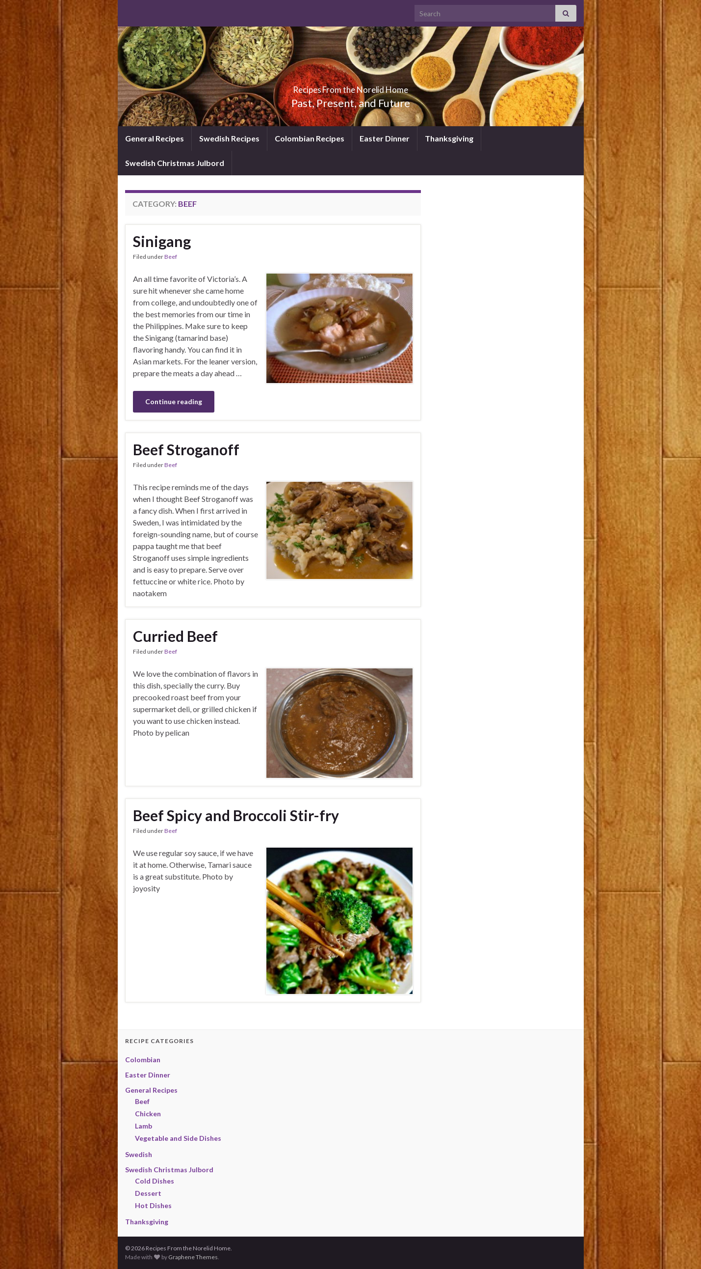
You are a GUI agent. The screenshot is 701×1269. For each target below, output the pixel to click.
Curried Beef (175, 636)
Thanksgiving (449, 138)
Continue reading (173, 401)
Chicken (148, 1113)
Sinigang (162, 241)
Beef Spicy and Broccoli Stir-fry (236, 815)
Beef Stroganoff (186, 449)
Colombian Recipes (309, 138)
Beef (170, 256)
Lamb (143, 1126)
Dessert (148, 1193)
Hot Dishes (153, 1205)
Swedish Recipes (229, 138)
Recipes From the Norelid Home (350, 86)
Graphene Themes (193, 1257)
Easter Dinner (385, 138)
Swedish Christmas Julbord (174, 162)
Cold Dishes (154, 1181)
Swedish (138, 1154)
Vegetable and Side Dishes (178, 1138)
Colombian (142, 1059)
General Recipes (154, 138)
